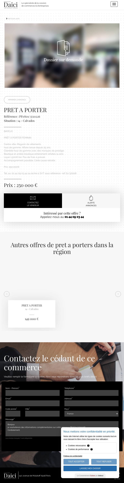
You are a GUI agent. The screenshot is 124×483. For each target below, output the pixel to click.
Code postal (10, 409)
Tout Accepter (76, 461)
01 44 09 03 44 (74, 216)
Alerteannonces (91, 201)
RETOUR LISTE (13, 19)
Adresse (68, 398)
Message (9, 419)
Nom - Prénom (12, 388)
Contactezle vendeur (33, 201)
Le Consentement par (90, 476)
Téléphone (69, 388)
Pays (66, 409)
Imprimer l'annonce (17, 100)
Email (7, 398)
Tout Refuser (103, 461)
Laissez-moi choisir (90, 468)
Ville (27, 409)
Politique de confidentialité (72, 456)
